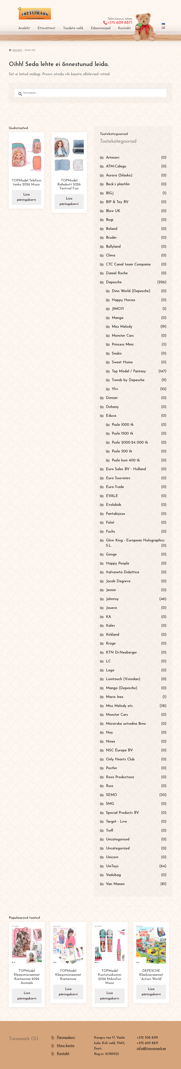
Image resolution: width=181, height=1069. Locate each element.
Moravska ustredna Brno (126, 724)
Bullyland (113, 246)
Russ (109, 786)
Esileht (17, 50)
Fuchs (110, 531)
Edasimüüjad (100, 28)
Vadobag (113, 875)
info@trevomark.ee (151, 1048)
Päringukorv (66, 1037)
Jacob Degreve (118, 581)
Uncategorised (117, 839)
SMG (110, 804)
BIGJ (109, 193)
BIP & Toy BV (117, 202)
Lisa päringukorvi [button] (26, 197)
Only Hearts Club (120, 759)
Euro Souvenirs (118, 478)
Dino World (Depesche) (131, 291)
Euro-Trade (115, 487)
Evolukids (113, 505)
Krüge (111, 643)
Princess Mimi (123, 344)
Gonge (111, 554)
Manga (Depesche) (121, 688)
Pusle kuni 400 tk (126, 460)
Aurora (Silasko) (119, 175)
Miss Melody (122, 327)
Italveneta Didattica (122, 572)
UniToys (112, 866)
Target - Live (116, 821)
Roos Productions (120, 777)
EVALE (112, 496)
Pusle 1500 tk (122, 433)
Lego (110, 670)
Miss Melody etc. (119, 706)
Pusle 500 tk (122, 451)
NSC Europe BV (119, 750)
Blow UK (113, 211)
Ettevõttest (46, 28)
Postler (111, 768)
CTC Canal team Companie (128, 264)
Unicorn (112, 857)
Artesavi (112, 157)
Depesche (114, 282)
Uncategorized (118, 848)
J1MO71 (118, 309)
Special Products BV (122, 813)
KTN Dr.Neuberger (121, 652)
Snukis (117, 353)
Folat (110, 522)
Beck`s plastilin (118, 184)
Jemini (111, 590)
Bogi (109, 220)
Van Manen (115, 884)
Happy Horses (123, 300)
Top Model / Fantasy (129, 371)
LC (108, 661)
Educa (111, 416)
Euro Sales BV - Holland (126, 469)
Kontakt (124, 28)
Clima (110, 255)
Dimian (111, 398)
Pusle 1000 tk (123, 425)
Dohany (112, 407)
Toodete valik (73, 28)
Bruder (111, 237)
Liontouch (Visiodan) (123, 679)
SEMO (111, 795)
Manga (117, 318)
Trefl (109, 830)
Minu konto (65, 1045)
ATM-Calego (116, 166)
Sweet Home (122, 362)
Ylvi (115, 389)
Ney (109, 732)
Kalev (110, 626)
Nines (110, 741)
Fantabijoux (115, 514)
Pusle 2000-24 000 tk (130, 442)
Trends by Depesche (128, 380)
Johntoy (112, 599)
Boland (111, 229)
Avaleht (24, 28)
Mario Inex (114, 697)
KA (108, 617)
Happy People (117, 563)
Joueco (111, 608)
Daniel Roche (117, 273)
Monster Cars (123, 336)
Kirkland (112, 635)
